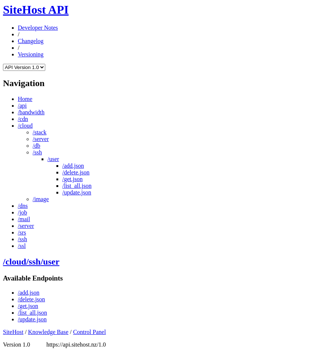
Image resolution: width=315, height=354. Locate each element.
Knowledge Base (48, 332)
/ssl (22, 246)
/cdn (23, 119)
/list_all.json (77, 186)
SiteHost (13, 332)
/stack (39, 132)
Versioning (30, 54)
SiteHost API (36, 9)
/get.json (72, 179)
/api (22, 105)
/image (41, 199)
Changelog (30, 41)
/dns (23, 206)
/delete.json (75, 172)
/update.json (76, 192)
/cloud (25, 125)
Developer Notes (38, 27)
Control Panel (89, 332)
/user (53, 159)
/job (22, 212)
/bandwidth (31, 112)
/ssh (37, 152)
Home (25, 99)
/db (36, 145)
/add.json (73, 166)
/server (41, 139)
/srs (22, 232)
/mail (24, 219)
